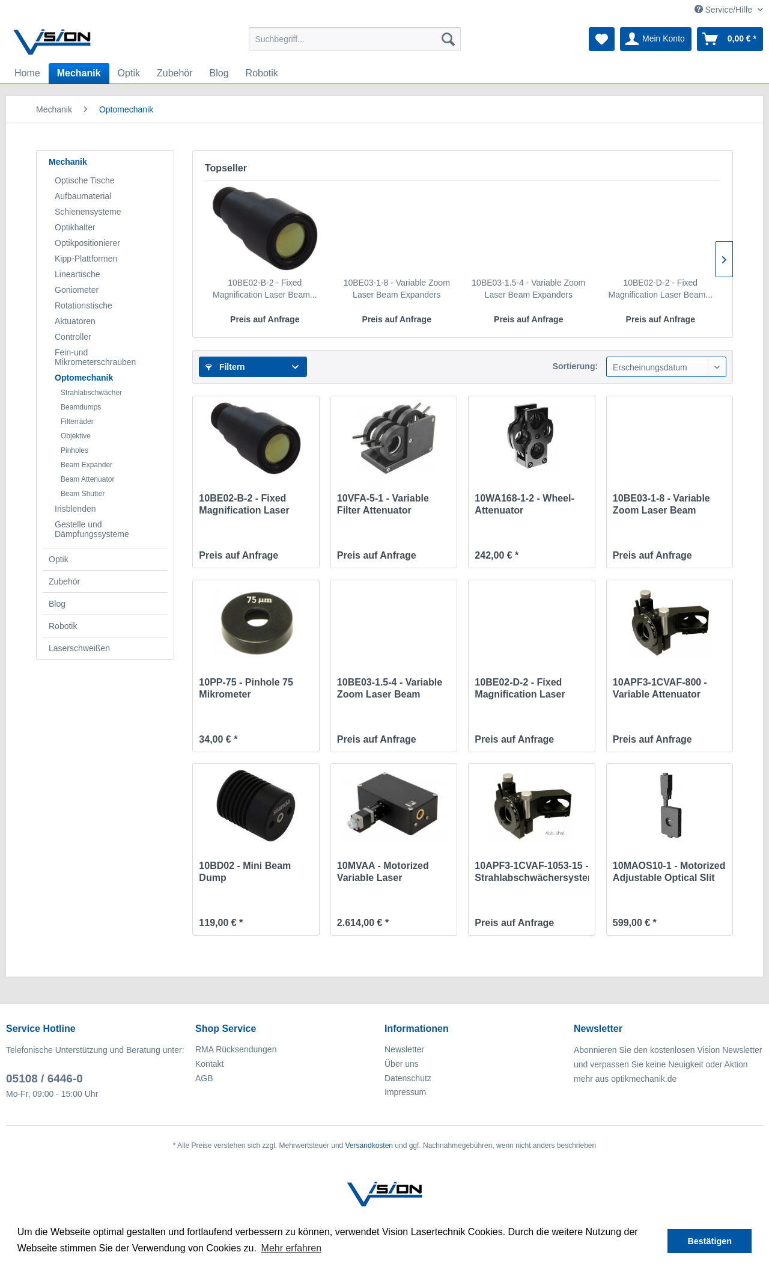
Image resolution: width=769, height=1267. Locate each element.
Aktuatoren (75, 321)
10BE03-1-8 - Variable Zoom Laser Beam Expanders (397, 288)
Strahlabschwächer (91, 392)
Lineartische (77, 274)
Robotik (63, 626)
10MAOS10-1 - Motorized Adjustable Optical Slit (669, 872)
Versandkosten (369, 1145)
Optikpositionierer (87, 243)
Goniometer (77, 290)
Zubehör (64, 581)
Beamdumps (81, 407)
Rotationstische (83, 305)
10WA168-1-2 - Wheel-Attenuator (524, 504)
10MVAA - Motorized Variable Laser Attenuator (383, 872)
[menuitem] (355, 39)
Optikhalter (75, 227)
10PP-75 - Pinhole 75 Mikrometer (246, 688)
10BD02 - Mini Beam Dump (245, 872)
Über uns (401, 1064)
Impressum (405, 1092)
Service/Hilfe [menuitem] (725, 9)
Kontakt (209, 1064)
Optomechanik (84, 377)
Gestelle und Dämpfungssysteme (92, 529)
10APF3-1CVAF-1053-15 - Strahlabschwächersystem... (531, 872)
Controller (73, 337)
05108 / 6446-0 (44, 1078)
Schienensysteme (88, 211)
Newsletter (404, 1049)
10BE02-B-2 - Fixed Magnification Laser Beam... (265, 288)
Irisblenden (75, 509)
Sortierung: (575, 366)
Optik (58, 559)
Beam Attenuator (87, 479)
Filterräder (77, 421)
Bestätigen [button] (709, 1241)
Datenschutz (407, 1078)
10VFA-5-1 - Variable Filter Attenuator (383, 504)
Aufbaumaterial (83, 196)
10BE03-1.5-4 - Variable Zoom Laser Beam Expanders (528, 288)
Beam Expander (86, 465)
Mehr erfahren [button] (291, 1248)
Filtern (225, 367)
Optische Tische (85, 180)
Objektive (76, 436)
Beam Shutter (83, 493)
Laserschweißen (79, 648)
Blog (57, 604)
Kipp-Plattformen (86, 258)
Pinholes (74, 450)
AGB (204, 1078)
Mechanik (68, 162)
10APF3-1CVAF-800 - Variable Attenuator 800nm (660, 689)
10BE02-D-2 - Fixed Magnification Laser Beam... (660, 288)
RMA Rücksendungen (235, 1049)
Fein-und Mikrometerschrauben (95, 357)
